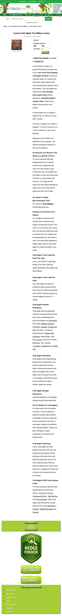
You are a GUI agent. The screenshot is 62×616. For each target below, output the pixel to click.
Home (5, 26)
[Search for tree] (27, 19)
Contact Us (38, 61)
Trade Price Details (41, 58)
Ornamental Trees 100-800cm (18, 26)
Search (48, 19)
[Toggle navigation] (8, 19)
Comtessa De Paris (40, 496)
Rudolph (36, 512)
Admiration (53, 320)
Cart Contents (32, 1)
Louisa (39, 340)
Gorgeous (36, 336)
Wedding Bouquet (47, 324)
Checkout (41, 1)
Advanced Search (32, 22)
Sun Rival (36, 343)
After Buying (9, 593)
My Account (22, 1)
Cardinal (44, 327)
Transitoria (37, 346)
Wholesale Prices (10, 604)
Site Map (8, 611)
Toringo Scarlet (41, 499)
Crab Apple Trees (35, 26)
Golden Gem (49, 333)
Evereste (36, 509)
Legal (6, 601)
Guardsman (45, 346)
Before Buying (9, 590)
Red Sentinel (52, 496)
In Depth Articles (10, 597)
